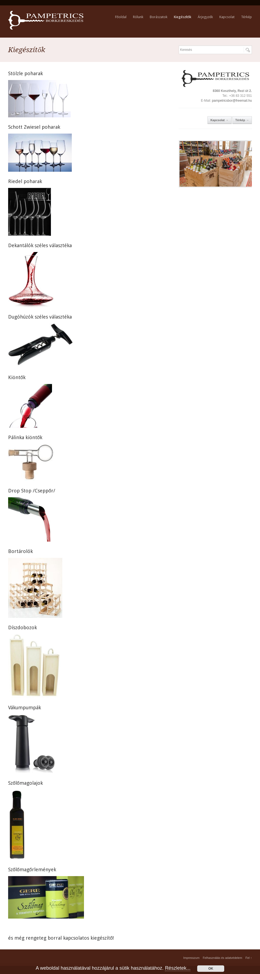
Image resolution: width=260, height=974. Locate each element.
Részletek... (177, 968)
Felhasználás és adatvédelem (222, 957)
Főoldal (120, 17)
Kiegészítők (182, 17)
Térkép (246, 17)
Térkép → (242, 120)
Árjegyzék (205, 17)
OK (210, 968)
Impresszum (191, 957)
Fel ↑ (248, 957)
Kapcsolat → (219, 120)
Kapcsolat (227, 17)
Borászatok (158, 17)
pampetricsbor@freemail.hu (232, 100)
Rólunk (138, 17)
